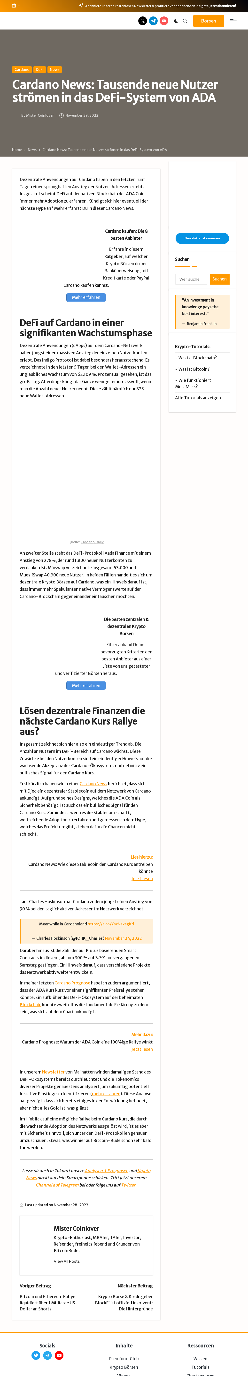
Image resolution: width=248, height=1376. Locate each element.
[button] (208, 21)
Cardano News (93, 739)
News (54, 69)
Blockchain (30, 960)
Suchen (182, 237)
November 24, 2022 (123, 894)
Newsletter (53, 1027)
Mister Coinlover (76, 1184)
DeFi (39, 69)
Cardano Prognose (72, 938)
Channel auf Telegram (57, 1140)
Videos (124, 1331)
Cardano (22, 69)
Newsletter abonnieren (202, 216)
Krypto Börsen (124, 1323)
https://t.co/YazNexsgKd (111, 879)
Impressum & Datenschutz (82, 1366)
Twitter (128, 1140)
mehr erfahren (106, 1049)
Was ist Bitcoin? (194, 347)
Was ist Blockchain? (197, 336)
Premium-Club (124, 1314)
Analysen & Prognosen (106, 1126)
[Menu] (233, 21)
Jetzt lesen (142, 834)
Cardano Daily (92, 498)
